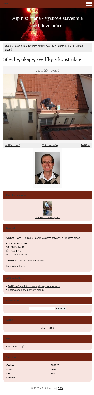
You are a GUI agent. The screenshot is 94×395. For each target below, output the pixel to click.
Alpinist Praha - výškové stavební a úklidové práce (47, 21)
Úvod (8, 46)
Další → (85, 145)
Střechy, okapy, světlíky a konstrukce (48, 46)
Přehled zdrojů (16, 346)
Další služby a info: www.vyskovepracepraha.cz (34, 286)
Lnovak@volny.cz (16, 266)
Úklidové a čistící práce (47, 217)
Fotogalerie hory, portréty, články (26, 289)
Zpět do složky (50, 145)
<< (11, 328)
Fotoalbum (19, 46)
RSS (60, 388)
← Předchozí (12, 145)
